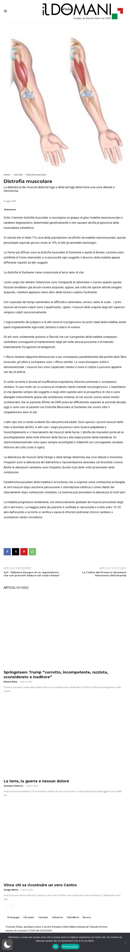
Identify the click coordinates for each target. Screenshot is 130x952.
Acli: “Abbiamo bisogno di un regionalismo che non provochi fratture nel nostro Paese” (32, 574)
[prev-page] (6, 907)
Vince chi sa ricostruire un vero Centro (40, 885)
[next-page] (11, 907)
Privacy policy (70, 946)
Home (7, 174)
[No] (125, 942)
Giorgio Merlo (11, 889)
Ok (55, 946)
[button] (7, 944)
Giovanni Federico (13, 785)
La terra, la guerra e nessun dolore (36, 781)
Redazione (10, 209)
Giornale (18, 174)
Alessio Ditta (10, 681)
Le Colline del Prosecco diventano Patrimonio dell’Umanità (104, 574)
